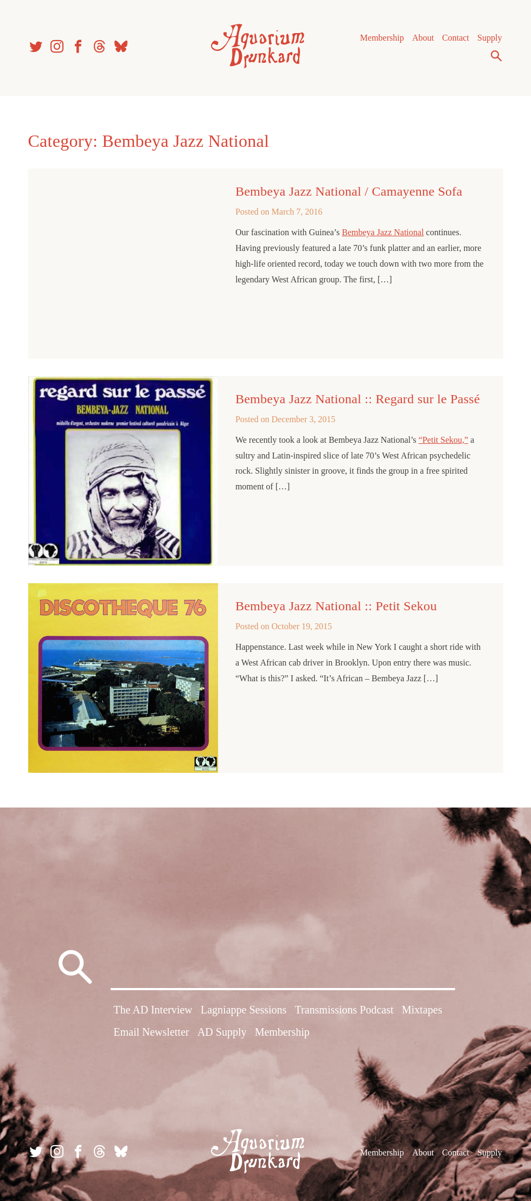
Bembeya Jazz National (383, 232)
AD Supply (222, 1032)
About (423, 37)
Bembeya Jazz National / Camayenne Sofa (349, 191)
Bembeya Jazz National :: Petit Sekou (336, 606)
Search (496, 55)
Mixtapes (422, 1010)
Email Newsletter (151, 1032)
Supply (489, 37)
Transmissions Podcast (344, 1010)
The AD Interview (153, 1010)
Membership (382, 37)
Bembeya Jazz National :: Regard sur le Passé (357, 399)
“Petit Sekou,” (444, 439)
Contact (455, 37)
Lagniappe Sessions (243, 1010)
